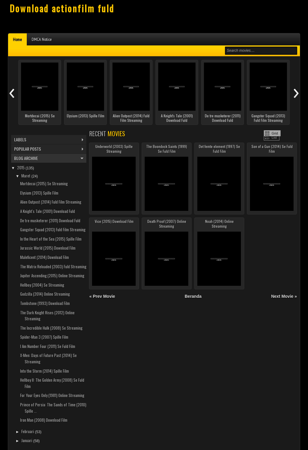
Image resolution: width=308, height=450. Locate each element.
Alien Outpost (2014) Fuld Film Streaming (131, 118)
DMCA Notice (42, 39)
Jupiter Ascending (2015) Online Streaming (52, 276)
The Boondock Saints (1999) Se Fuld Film (166, 149)
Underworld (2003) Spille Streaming (114, 149)
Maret (26, 176)
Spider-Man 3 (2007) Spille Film (44, 337)
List (274, 137)
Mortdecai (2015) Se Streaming (40, 118)
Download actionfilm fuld (62, 8)
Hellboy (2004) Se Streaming (42, 285)
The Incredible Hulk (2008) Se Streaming (51, 328)
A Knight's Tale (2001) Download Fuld (177, 118)
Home (17, 39)
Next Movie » (284, 296)
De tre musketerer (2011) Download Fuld (223, 118)
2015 (21, 168)
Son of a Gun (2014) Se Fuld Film (272, 149)
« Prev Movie (102, 296)
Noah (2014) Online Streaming (219, 224)
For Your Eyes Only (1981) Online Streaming (52, 395)
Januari (27, 440)
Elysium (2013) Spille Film (85, 115)
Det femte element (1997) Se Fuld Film (219, 149)
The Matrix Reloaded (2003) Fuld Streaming (53, 267)
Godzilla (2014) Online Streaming (45, 294)
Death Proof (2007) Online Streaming (166, 224)
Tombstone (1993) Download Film (45, 303)
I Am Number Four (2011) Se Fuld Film (47, 346)
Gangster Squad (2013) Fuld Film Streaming (268, 118)
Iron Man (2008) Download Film (43, 420)
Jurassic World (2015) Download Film (47, 248)
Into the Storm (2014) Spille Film (44, 371)
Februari (28, 431)
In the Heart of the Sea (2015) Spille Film (51, 239)
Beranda (193, 296)
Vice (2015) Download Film (114, 221)
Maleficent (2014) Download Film (44, 257)
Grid (275, 133)
